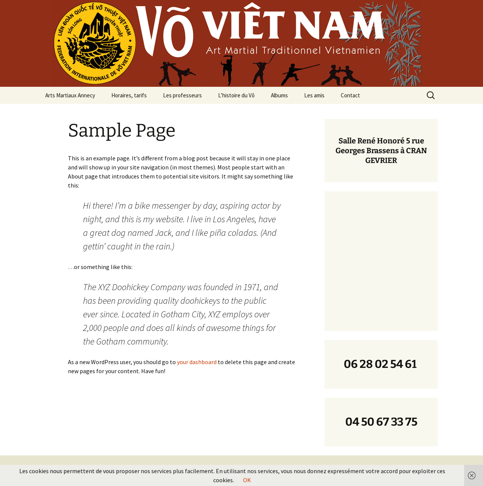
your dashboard (197, 362)
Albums (279, 95)
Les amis (314, 95)
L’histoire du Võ (236, 95)
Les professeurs (182, 95)
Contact (350, 95)
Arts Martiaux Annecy (70, 95)
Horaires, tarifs (129, 95)
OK (247, 480)
